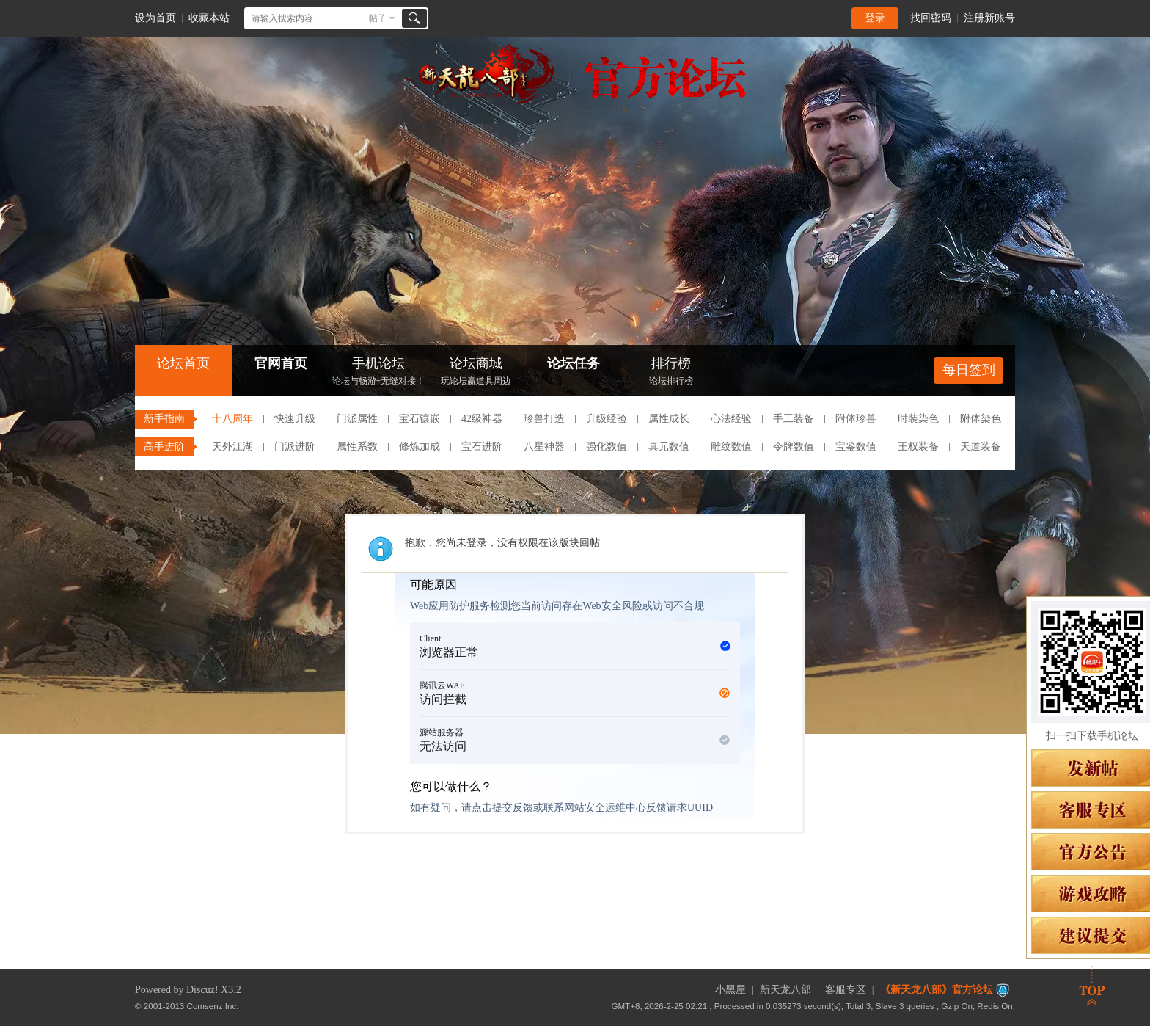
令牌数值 (793, 446)
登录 (875, 17)
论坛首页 (183, 363)
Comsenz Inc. (213, 1006)
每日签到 (968, 370)
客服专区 (845, 989)
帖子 (378, 18)
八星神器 (544, 446)
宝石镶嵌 (419, 418)
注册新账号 (989, 17)
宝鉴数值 (855, 446)
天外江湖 (232, 446)
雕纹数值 (731, 446)
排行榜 (671, 372)
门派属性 (357, 418)
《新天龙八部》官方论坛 (936, 989)
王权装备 (918, 446)
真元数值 (668, 446)
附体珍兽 (855, 418)
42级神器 (481, 418)
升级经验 (606, 418)
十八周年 (232, 418)
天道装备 (980, 446)
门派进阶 (294, 446)
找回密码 (930, 17)
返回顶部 (1092, 986)
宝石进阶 (481, 446)
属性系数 (357, 446)
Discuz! (202, 989)
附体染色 (980, 418)
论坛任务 (573, 363)
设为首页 (155, 17)
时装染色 (918, 418)
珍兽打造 (544, 418)
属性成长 (668, 418)
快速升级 (294, 418)
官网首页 (280, 363)
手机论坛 (378, 372)
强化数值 (606, 446)
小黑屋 (730, 989)
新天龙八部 (785, 989)
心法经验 (731, 418)
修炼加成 (419, 446)
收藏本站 (209, 17)
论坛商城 (476, 372)
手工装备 (793, 418)
